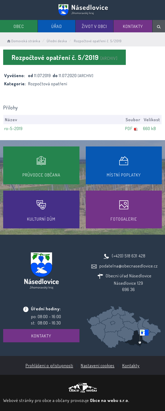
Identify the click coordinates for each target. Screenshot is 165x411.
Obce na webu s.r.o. (109, 400)
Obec (18, 26)
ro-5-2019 (13, 128)
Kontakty (133, 26)
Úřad (56, 26)
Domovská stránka (23, 41)
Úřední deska (57, 41)
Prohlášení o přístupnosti (49, 365)
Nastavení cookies (97, 365)
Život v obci (94, 26)
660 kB (149, 128)
